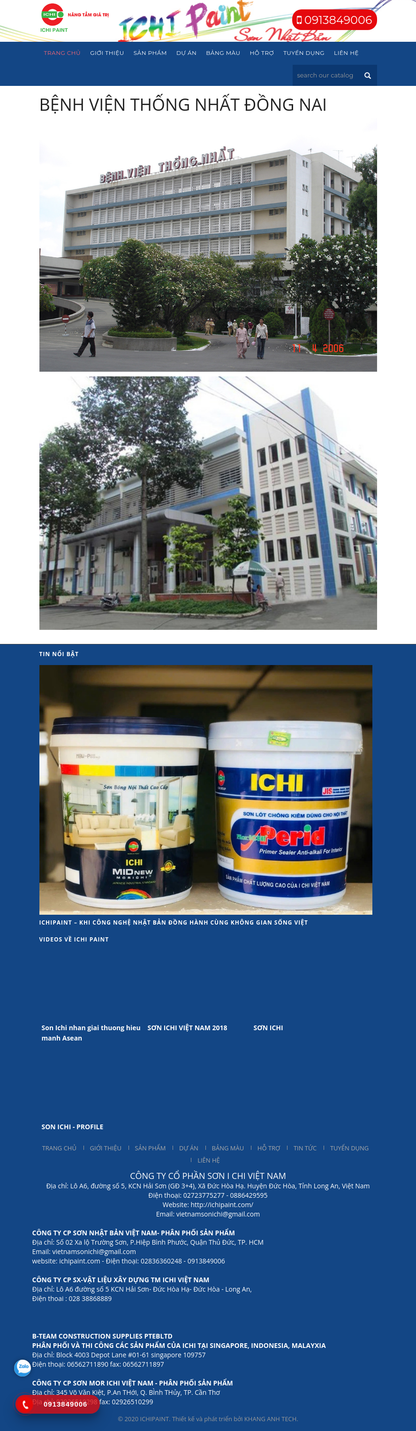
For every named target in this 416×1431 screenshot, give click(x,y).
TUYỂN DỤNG (349, 1148)
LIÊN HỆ (208, 1160)
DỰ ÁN (188, 1148)
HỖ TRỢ (268, 1148)
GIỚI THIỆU (105, 1148)
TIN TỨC (305, 1148)
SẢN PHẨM (150, 1148)
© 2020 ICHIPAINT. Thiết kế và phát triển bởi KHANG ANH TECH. (208, 1419)
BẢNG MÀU (228, 1148)
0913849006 (337, 20)
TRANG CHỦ (59, 1148)
